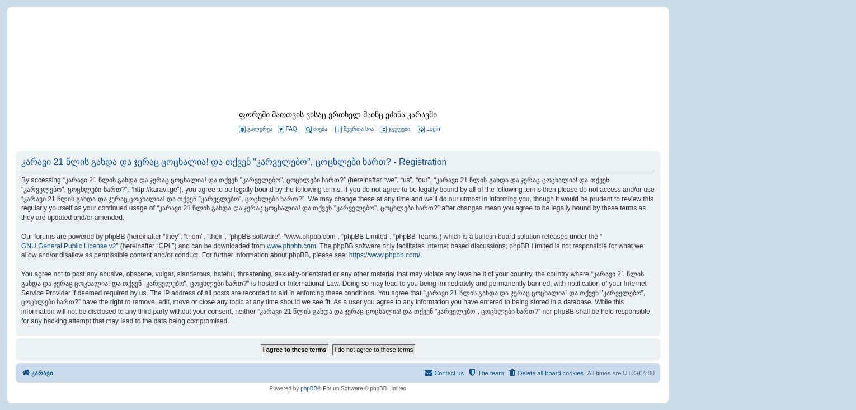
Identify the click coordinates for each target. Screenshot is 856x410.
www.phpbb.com (291, 246)
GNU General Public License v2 (68, 246)
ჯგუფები (395, 129)
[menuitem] (428, 129)
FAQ (287, 129)
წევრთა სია (354, 129)
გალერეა (255, 129)
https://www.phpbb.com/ (384, 255)
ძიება (316, 129)
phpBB (308, 388)
